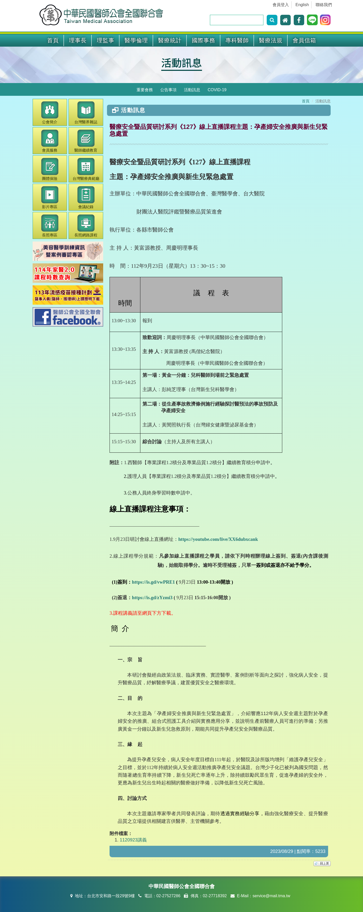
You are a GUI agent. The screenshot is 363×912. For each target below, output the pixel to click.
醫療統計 (170, 40)
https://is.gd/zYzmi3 (152, 597)
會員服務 (49, 141)
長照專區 (49, 225)
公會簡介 (49, 112)
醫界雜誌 (85, 112)
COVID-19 (217, 90)
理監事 (105, 40)
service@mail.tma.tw (271, 896)
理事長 (78, 40)
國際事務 (203, 40)
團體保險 (49, 169)
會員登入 (281, 5)
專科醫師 (237, 40)
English (302, 5)
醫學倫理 (136, 40)
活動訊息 (181, 62)
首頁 (53, 40)
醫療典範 (86, 169)
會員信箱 (304, 40)
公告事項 (168, 90)
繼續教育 (85, 141)
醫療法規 (271, 40)
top (322, 863)
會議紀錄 (86, 197)
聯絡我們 (324, 5)
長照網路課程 (85, 225)
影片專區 (49, 197)
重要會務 (145, 90)
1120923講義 (133, 839)
